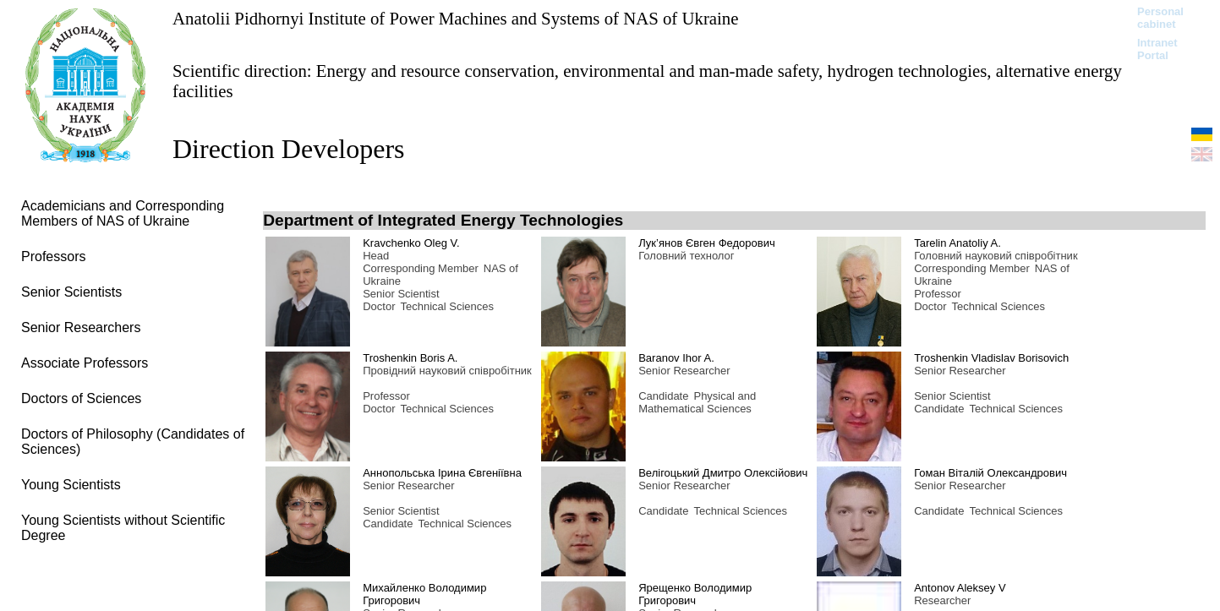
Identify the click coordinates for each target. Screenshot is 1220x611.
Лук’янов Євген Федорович (706, 243)
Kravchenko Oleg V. (411, 243)
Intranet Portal (1157, 49)
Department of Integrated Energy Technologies (443, 220)
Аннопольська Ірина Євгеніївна (442, 472)
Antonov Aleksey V (959, 587)
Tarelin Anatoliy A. (957, 243)
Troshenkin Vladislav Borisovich (991, 358)
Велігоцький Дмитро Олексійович (722, 472)
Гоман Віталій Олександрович (990, 472)
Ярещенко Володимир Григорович (695, 594)
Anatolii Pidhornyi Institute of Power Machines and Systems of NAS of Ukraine (455, 18)
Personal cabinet (1160, 17)
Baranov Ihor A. (676, 358)
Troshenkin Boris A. (410, 358)
